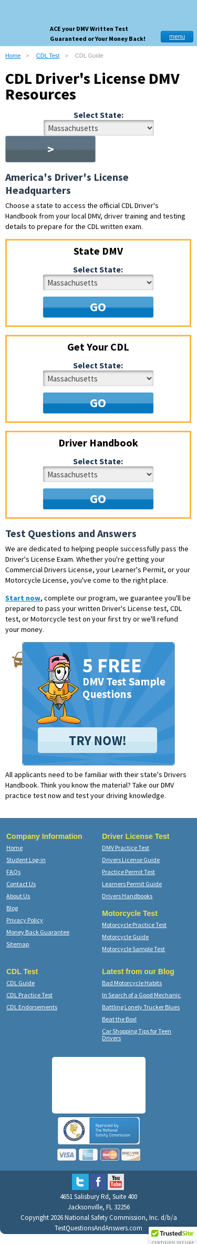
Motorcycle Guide (125, 937)
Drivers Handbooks (127, 896)
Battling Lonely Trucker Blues (141, 1007)
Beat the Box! (119, 1019)
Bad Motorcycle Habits (132, 983)
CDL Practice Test (29, 995)
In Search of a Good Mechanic (141, 995)
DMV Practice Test (125, 848)
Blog (12, 908)
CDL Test (48, 55)
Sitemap (17, 944)
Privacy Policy (24, 920)
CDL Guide (20, 983)
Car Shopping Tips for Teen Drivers (136, 1034)
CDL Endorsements (31, 1007)
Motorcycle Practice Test (134, 925)
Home (12, 55)
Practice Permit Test (128, 872)
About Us (18, 896)
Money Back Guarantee (37, 932)
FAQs (13, 872)
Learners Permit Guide (132, 884)
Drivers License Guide (131, 860)
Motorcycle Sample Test (133, 949)
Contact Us (21, 884)
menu (177, 36)
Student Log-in (26, 860)
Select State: (98, 115)
